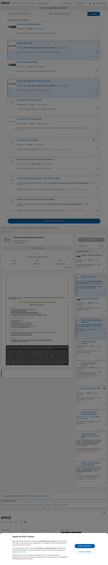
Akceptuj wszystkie (84, 546)
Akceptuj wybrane (85, 552)
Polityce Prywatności (21, 552)
